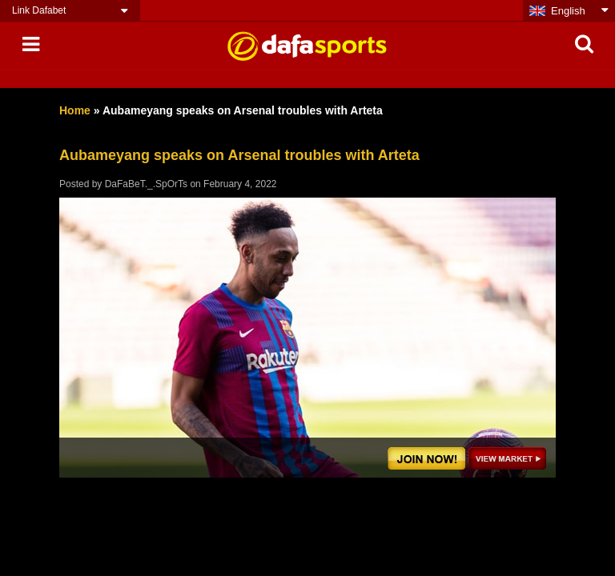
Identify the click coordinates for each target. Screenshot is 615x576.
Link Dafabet (39, 10)
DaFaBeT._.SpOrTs (146, 184)
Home (74, 110)
